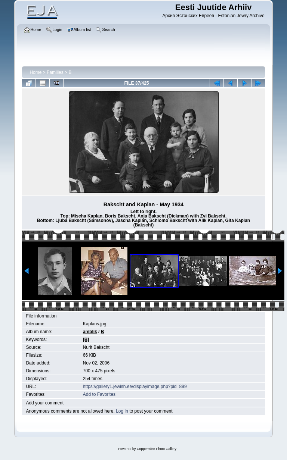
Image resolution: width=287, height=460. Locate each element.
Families (55, 72)
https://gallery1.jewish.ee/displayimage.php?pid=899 (135, 386)
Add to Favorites (99, 394)
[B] (86, 339)
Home (35, 72)
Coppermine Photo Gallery (156, 449)
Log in (122, 411)
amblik (90, 331)
